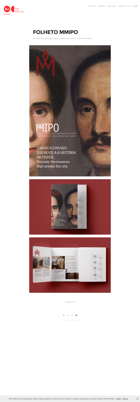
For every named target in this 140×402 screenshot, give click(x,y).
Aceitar (118, 399)
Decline (125, 399)
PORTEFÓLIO (92, 6)
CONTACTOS (122, 6)
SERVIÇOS (102, 6)
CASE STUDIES (111, 6)
